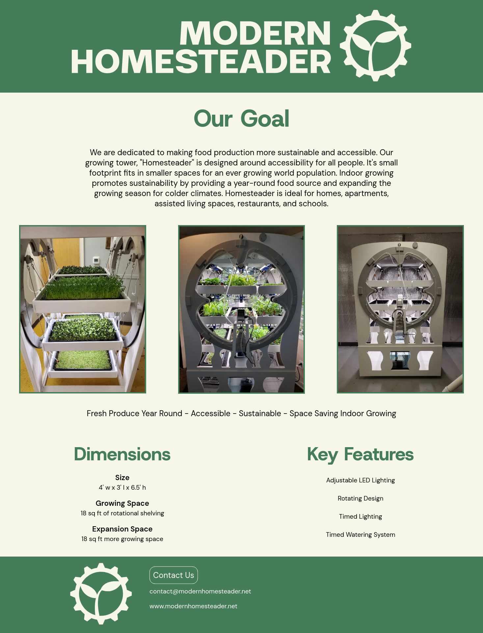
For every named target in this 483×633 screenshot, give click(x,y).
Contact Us (173, 575)
